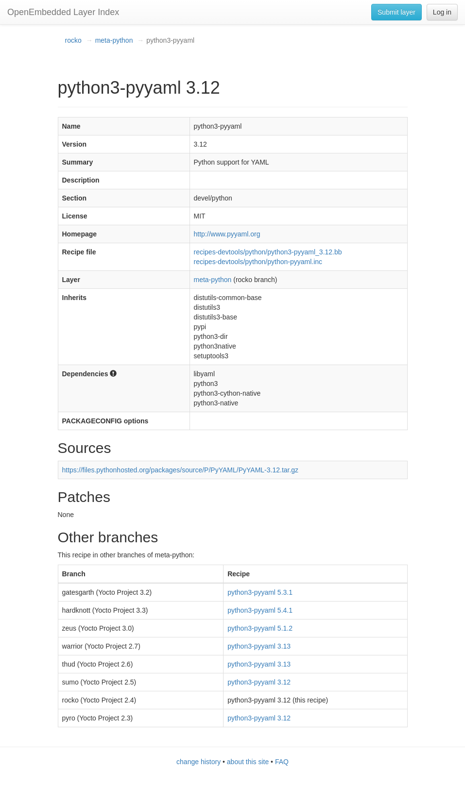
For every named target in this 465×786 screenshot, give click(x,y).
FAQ (282, 762)
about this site (248, 762)
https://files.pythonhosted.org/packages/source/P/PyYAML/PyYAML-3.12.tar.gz (180, 470)
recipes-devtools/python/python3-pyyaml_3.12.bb (268, 252)
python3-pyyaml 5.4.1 (260, 610)
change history (198, 762)
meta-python (114, 40)
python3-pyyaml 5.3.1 (260, 592)
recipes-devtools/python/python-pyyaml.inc (258, 262)
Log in (442, 12)
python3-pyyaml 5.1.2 (260, 628)
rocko (73, 40)
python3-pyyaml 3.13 (259, 646)
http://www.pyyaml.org (227, 234)
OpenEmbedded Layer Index (63, 12)
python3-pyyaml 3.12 (259, 682)
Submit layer (396, 12)
